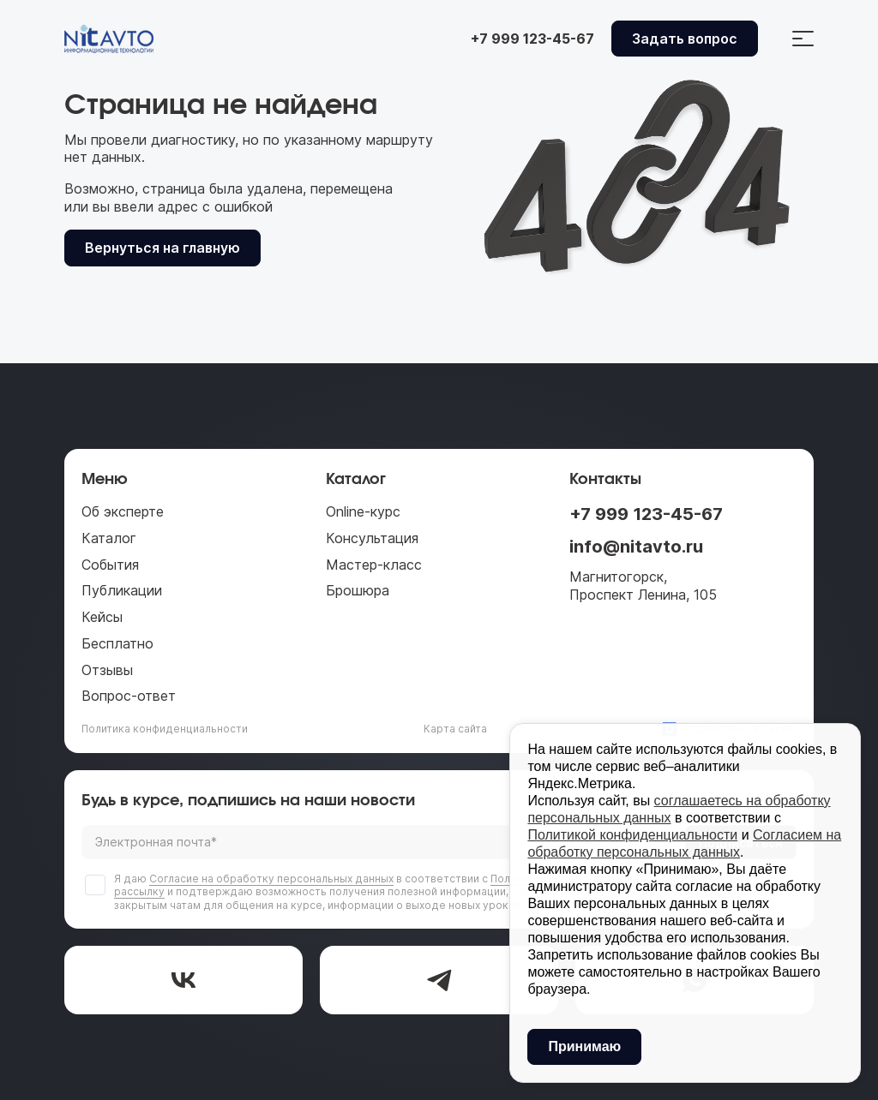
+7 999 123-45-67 (646, 514)
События (110, 564)
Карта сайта (455, 728)
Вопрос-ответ (128, 695)
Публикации (121, 590)
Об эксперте (122, 511)
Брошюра (357, 590)
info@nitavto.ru (636, 546)
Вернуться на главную (162, 247)
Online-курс (363, 511)
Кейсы (102, 616)
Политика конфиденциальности (164, 728)
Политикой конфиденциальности (632, 835)
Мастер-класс (374, 564)
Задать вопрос (684, 38)
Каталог (108, 538)
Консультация (372, 538)
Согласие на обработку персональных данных (271, 878)
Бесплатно (117, 643)
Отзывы (107, 670)
